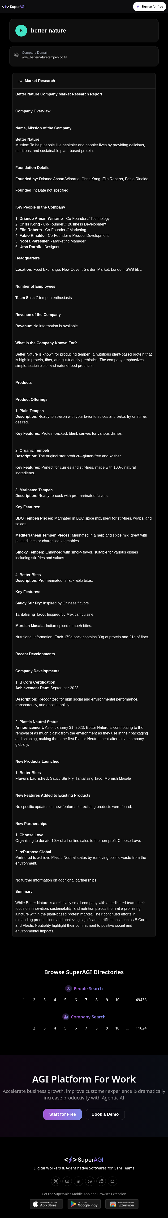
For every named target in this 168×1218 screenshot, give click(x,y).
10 (117, 999)
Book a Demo (105, 1114)
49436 (141, 999)
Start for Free (62, 1114)
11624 (141, 1028)
